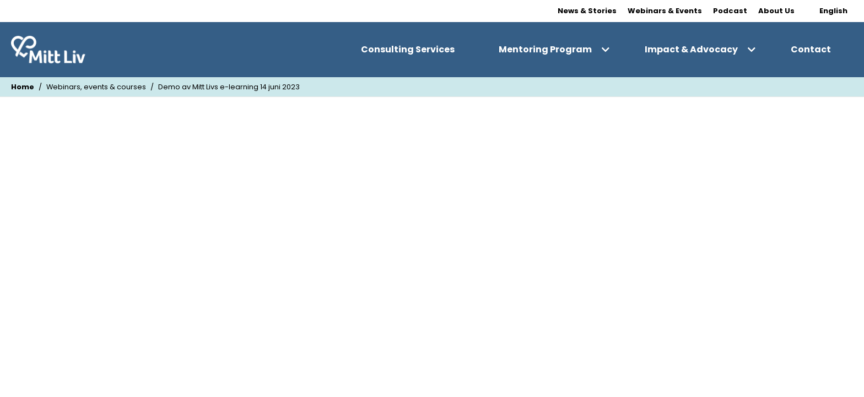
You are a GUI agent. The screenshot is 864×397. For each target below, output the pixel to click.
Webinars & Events (665, 11)
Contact (811, 49)
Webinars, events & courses (96, 87)
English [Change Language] (833, 11)
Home (22, 87)
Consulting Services (408, 49)
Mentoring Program (545, 49)
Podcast (730, 11)
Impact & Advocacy (691, 49)
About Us (776, 11)
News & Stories (587, 11)
